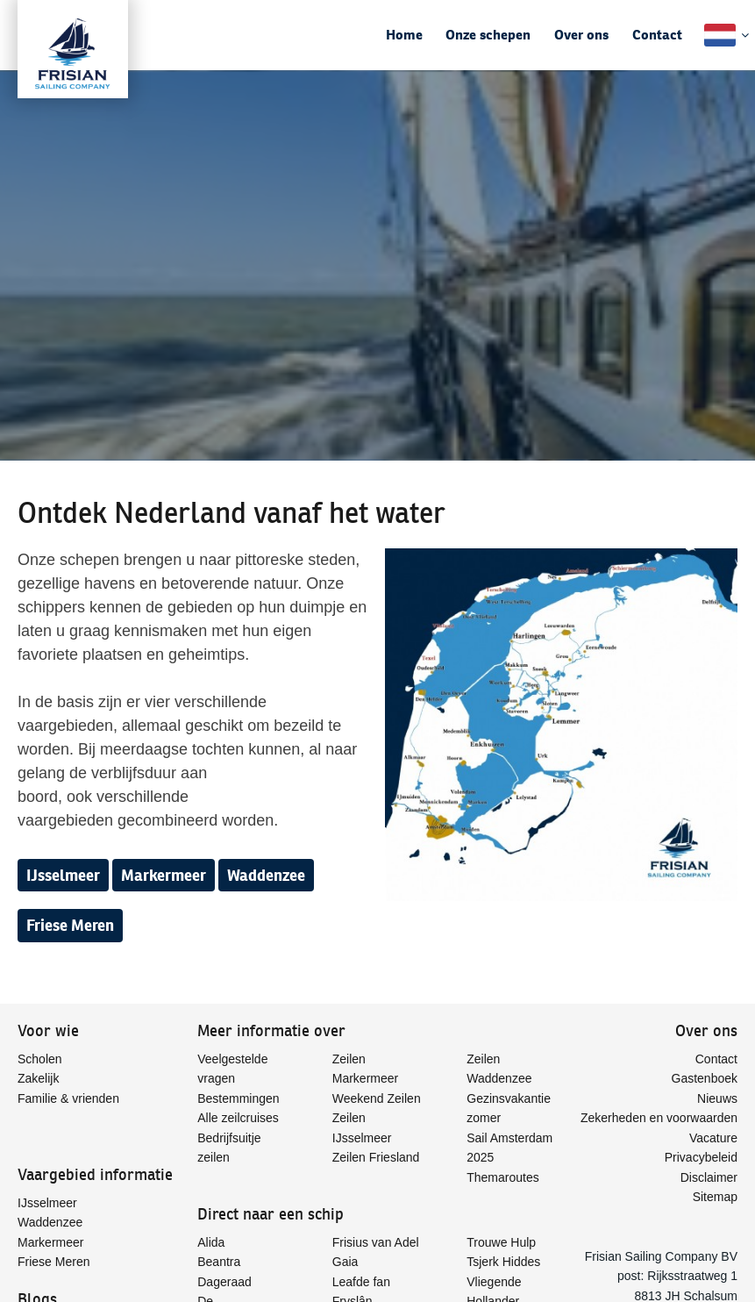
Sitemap (715, 1197)
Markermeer (163, 875)
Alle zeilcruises (238, 1118)
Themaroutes (502, 1177)
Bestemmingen (238, 1098)
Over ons (581, 34)
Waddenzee (266, 875)
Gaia (345, 1262)
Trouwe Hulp (501, 1242)
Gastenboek (705, 1078)
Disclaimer (708, 1177)
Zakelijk (38, 1078)
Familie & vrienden (68, 1098)
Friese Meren (70, 925)
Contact (657, 34)
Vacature (713, 1138)
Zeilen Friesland (376, 1157)
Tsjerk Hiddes (503, 1262)
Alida (210, 1242)
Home (404, 34)
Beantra (218, 1262)
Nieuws (717, 1098)
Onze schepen (488, 34)
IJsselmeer (63, 875)
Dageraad (224, 1282)
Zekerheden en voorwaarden (658, 1118)
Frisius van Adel (375, 1242)
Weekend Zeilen (376, 1098)
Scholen (40, 1059)
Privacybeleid (701, 1157)
